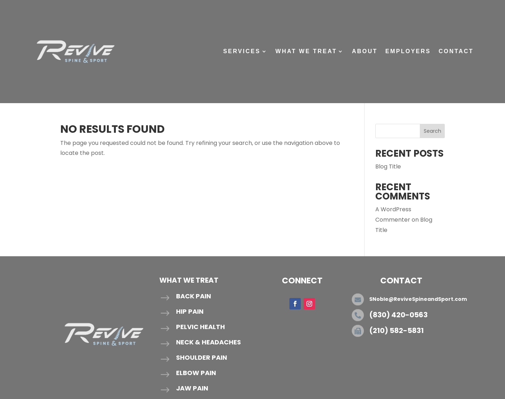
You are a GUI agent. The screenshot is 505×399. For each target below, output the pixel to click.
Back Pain (193, 296)
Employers (408, 51)
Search (432, 131)
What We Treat (306, 51)
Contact (456, 51)
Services (242, 51)
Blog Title (388, 166)
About (364, 51)
